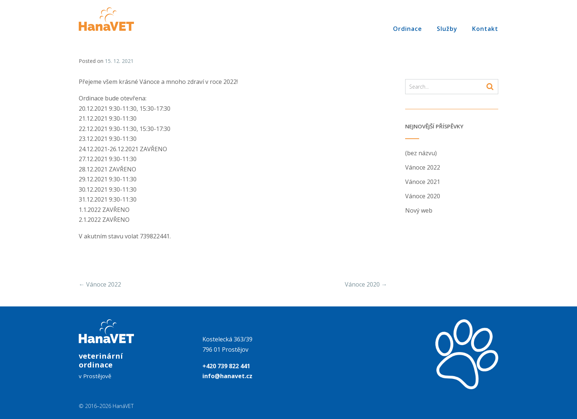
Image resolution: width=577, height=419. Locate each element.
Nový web (418, 210)
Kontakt (485, 28)
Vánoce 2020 (366, 284)
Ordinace (407, 28)
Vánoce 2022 (100, 284)
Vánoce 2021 (422, 182)
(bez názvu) (421, 153)
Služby (447, 28)
